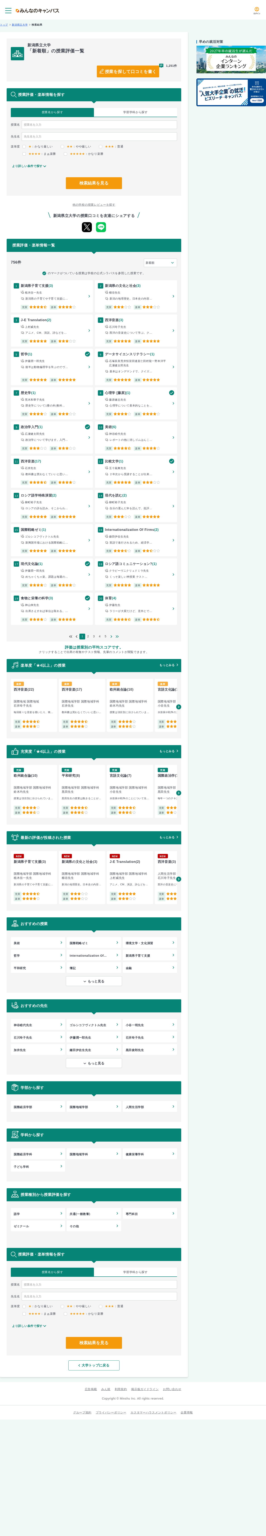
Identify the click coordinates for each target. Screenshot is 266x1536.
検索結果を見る (93, 183)
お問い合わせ (172, 1389)
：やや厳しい (76, 146)
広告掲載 (91, 1389)
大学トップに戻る (93, 1365)
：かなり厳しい (37, 146)
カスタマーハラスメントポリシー (153, 1412)
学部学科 (135, 112)
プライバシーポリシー (111, 1412)
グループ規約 (82, 1412)
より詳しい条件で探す (27, 166)
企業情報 (187, 1412)
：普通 (111, 146)
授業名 (52, 112)
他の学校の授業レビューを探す (94, 204)
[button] (178, 706)
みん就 (105, 1389)
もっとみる (167, 665)
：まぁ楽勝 (39, 153)
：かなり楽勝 (83, 153)
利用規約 (121, 1389)
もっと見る (96, 981)
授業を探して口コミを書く (130, 71)
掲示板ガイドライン (145, 1389)
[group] (34, 705)
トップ (4, 24)
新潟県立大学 (20, 24)
